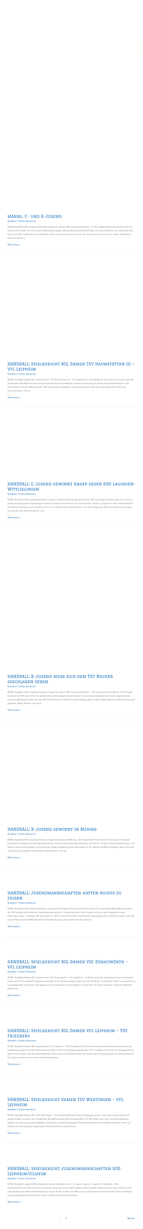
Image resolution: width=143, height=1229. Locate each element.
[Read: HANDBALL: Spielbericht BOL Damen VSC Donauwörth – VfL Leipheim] (13, 949)
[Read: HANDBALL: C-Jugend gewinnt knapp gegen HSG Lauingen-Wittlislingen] (49, 446)
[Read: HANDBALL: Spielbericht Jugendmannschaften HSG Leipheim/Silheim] (13, 1156)
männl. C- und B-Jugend (34, 216)
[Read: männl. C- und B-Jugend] (60, 170)
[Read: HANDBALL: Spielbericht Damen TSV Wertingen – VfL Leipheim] (13, 1087)
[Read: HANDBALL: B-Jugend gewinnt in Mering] (71, 775)
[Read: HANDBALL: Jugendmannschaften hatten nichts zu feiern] (13, 880)
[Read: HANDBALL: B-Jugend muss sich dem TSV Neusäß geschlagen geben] (58, 602)
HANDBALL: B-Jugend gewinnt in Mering (52, 829)
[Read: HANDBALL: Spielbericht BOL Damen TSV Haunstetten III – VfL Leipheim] (71, 309)
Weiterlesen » (14, 244)
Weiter (132, 1218)
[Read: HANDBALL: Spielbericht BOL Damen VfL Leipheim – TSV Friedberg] (13, 1018)
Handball (12, 221)
